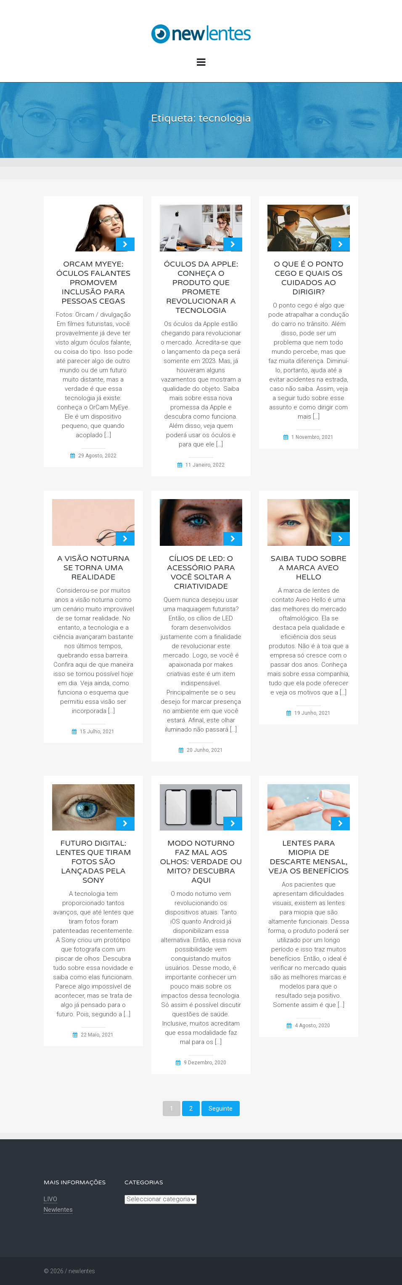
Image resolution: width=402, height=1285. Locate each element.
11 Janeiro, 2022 (205, 465)
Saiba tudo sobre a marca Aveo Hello (308, 568)
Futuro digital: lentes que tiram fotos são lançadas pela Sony (93, 862)
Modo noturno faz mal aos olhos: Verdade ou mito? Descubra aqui (201, 862)
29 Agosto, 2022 (97, 456)
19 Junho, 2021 (312, 713)
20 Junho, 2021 (205, 750)
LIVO (50, 1199)
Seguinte (221, 1108)
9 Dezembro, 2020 (205, 1063)
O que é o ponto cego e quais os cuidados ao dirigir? (309, 278)
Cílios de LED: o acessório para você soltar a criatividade (201, 572)
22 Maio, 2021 (97, 1035)
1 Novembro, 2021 (312, 437)
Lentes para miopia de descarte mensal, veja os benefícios (309, 857)
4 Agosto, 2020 (312, 1026)
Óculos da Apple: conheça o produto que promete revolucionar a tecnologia (201, 287)
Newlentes (58, 1209)
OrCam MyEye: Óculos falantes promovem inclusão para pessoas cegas (93, 282)
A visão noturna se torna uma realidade (93, 568)
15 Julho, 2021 (97, 732)
